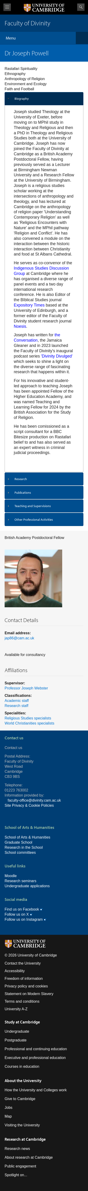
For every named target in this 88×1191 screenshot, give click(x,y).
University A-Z (16, 1009)
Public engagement (20, 1166)
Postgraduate (15, 1040)
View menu (7, 7)
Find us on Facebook (22, 909)
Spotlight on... (16, 1175)
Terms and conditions (22, 1001)
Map (8, 1116)
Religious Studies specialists (28, 718)
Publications (23, 492)
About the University (23, 1080)
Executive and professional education (35, 1058)
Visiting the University (22, 1125)
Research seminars (20, 881)
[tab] (44, 98)
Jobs (8, 1108)
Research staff (16, 706)
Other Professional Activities (34, 519)
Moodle (11, 876)
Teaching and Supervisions (33, 506)
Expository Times (29, 305)
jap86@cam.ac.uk (19, 638)
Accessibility (15, 971)
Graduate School (18, 842)
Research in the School (24, 847)
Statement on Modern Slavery (29, 994)
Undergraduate (17, 1031)
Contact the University (23, 963)
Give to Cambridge (20, 1099)
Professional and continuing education (36, 1049)
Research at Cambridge (25, 1139)
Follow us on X (17, 914)
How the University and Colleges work (36, 1090)
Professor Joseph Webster (26, 688)
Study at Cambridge (22, 1022)
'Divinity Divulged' (57, 356)
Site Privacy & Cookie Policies (29, 805)
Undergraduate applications (27, 886)
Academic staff (17, 701)
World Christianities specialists (29, 723)
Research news (17, 1149)
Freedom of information (24, 978)
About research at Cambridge (29, 1157)
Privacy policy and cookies (26, 986)
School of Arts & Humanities (27, 837)
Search (81, 7)
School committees (20, 852)
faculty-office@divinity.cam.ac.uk (34, 800)
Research (21, 479)
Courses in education (22, 1066)
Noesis (20, 326)
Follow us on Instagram (24, 919)
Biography (22, 98)
